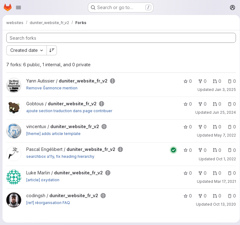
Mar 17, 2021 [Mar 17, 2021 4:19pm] (223, 181)
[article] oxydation (42, 180)
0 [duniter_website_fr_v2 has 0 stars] (185, 81)
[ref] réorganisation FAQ (48, 202)
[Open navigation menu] (18, 7)
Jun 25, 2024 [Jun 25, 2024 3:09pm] (222, 112)
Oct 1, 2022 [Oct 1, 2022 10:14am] (224, 159)
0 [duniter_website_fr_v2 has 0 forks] (200, 81)
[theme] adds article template (53, 133)
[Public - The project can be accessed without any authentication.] (112, 80)
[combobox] (26, 50)
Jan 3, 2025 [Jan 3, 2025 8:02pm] (223, 89)
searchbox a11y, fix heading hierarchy (60, 156)
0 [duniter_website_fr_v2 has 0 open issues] (229, 81)
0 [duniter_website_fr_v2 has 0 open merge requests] (215, 81)
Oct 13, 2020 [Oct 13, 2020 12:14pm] (222, 204)
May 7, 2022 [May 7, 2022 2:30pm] (223, 135)
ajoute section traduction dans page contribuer (69, 110)
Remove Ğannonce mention (52, 88)
